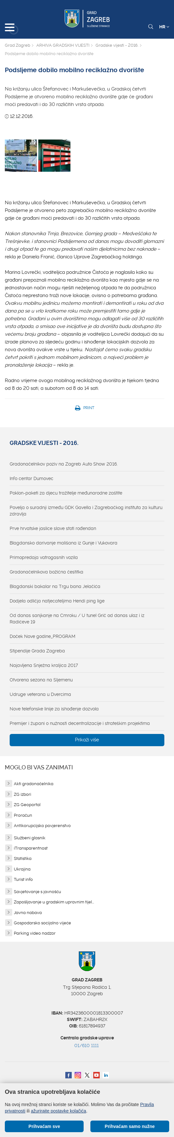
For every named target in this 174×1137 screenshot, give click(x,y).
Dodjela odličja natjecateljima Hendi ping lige (57, 600)
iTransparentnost (31, 848)
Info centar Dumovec (31, 478)
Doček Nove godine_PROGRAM (42, 636)
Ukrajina (22, 869)
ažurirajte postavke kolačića (58, 1110)
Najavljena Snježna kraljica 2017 (44, 665)
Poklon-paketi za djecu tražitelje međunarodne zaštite (66, 493)
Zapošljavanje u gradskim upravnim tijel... (54, 902)
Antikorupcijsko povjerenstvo (42, 825)
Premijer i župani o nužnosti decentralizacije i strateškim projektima (80, 723)
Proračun (23, 815)
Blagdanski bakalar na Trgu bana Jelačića (55, 586)
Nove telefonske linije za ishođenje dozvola (54, 708)
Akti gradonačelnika (33, 783)
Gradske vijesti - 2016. (117, 45)
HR (164, 26)
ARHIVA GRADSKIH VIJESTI (62, 45)
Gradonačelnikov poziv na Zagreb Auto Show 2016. (64, 464)
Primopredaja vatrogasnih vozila (44, 557)
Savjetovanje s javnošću (37, 891)
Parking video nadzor (35, 933)
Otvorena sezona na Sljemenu (41, 679)
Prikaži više (87, 740)
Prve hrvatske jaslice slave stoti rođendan (53, 528)
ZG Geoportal (27, 804)
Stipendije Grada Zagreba (37, 650)
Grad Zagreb (17, 45)
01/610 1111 (86, 1045)
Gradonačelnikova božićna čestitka (46, 571)
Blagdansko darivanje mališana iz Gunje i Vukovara (63, 542)
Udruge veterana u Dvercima (40, 694)
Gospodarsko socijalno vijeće (42, 922)
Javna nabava (28, 912)
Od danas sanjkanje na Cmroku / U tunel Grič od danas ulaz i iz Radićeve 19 (77, 618)
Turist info (23, 879)
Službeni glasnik (29, 837)
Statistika (23, 858)
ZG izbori (22, 794)
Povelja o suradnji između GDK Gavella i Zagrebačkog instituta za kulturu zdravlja (86, 510)
